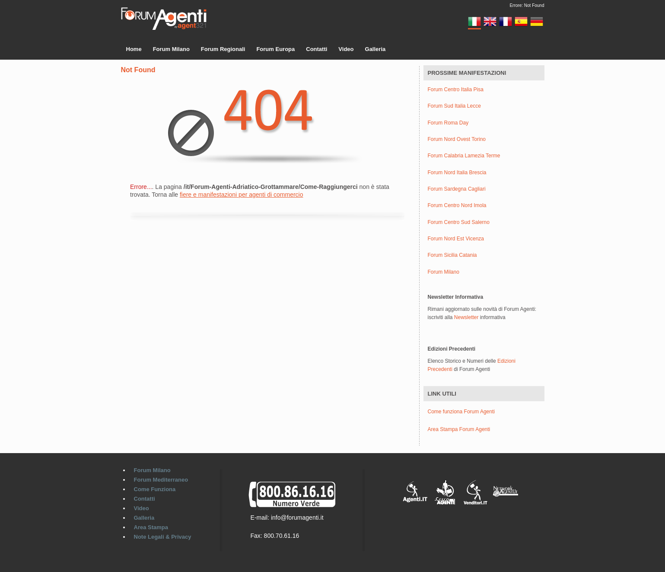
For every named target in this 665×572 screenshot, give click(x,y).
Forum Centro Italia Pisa (456, 90)
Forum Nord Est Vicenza (456, 239)
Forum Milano (171, 49)
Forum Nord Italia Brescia (457, 173)
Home (134, 49)
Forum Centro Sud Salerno (459, 222)
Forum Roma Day (448, 123)
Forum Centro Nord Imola (457, 205)
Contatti (316, 49)
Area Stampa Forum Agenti (459, 429)
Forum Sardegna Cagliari (457, 189)
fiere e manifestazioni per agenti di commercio (241, 194)
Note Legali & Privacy (162, 537)
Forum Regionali (223, 49)
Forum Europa (275, 49)
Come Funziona (155, 489)
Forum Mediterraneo (161, 479)
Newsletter (466, 317)
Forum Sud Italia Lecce (454, 106)
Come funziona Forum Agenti (461, 412)
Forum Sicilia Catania (452, 255)
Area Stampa (151, 527)
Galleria (375, 49)
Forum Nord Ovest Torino (457, 139)
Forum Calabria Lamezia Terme (464, 156)
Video (345, 49)
